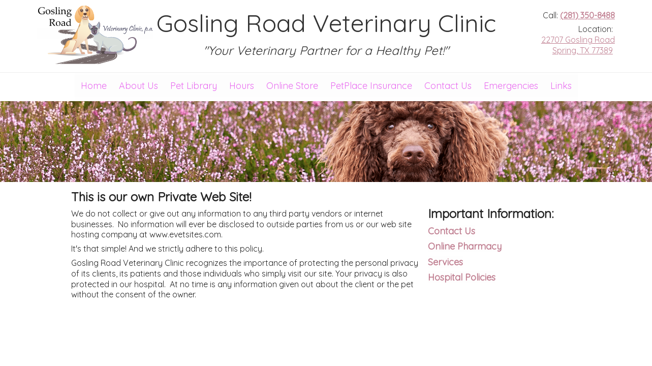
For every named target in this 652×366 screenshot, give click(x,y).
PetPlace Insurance (371, 86)
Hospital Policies (461, 277)
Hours (241, 86)
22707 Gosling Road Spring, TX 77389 (578, 45)
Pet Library (193, 86)
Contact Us (448, 86)
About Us (138, 86)
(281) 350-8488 (587, 15)
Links (561, 86)
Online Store (292, 86)
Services (445, 262)
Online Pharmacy (465, 246)
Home (94, 86)
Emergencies (511, 86)
